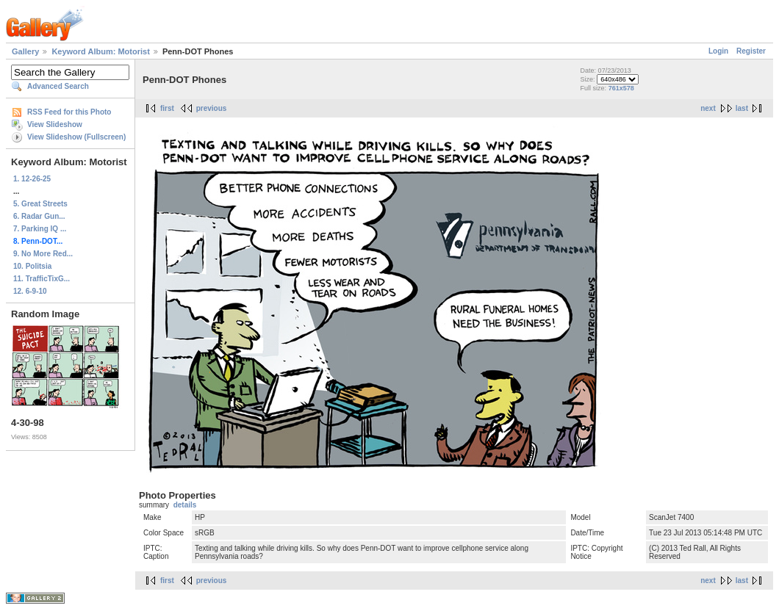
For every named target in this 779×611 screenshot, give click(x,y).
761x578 (621, 88)
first (167, 108)
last (742, 108)
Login (718, 51)
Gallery (25, 51)
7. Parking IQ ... (39, 229)
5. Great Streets (40, 204)
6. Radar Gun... (39, 216)
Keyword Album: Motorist (100, 51)
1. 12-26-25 (32, 179)
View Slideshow (54, 124)
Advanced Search (58, 86)
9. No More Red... (43, 254)
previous (211, 108)
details (185, 505)
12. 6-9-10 (30, 291)
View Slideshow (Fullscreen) (76, 137)
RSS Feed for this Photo (69, 112)
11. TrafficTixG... (41, 279)
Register (751, 51)
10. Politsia (32, 266)
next (708, 108)
